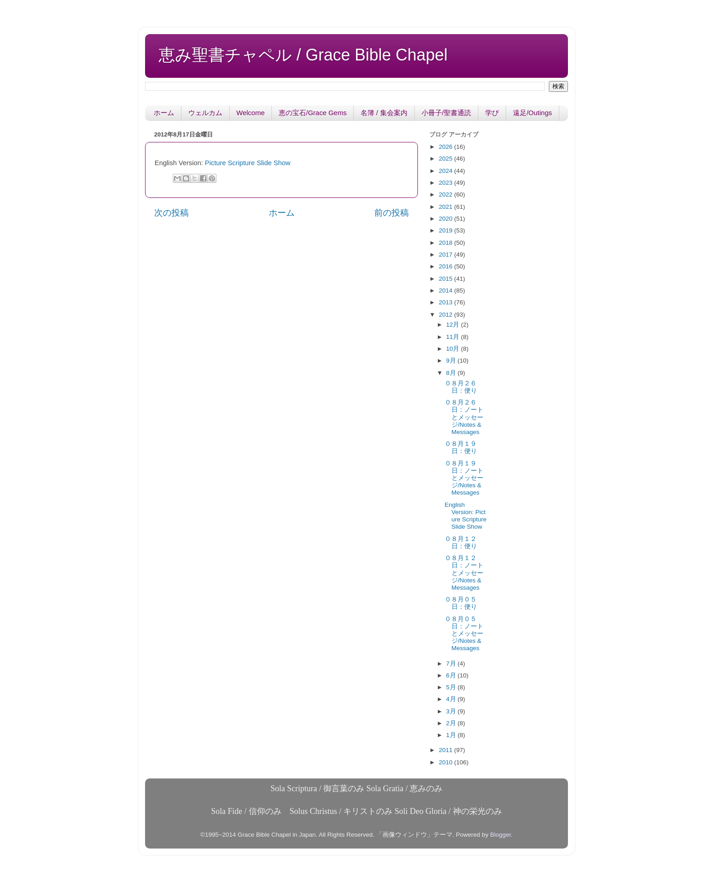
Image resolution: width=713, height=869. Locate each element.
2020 (446, 218)
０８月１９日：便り (461, 447)
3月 (451, 711)
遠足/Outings (532, 112)
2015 (446, 278)
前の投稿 (391, 212)
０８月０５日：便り (461, 603)
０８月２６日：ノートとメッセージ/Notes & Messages (464, 417)
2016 (446, 266)
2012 (446, 314)
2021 (446, 206)
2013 (446, 302)
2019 (446, 230)
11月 (453, 336)
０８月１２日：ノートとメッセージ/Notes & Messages (464, 573)
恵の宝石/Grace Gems (312, 112)
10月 (453, 348)
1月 (451, 735)
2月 (451, 723)
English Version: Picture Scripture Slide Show (466, 515)
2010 (446, 762)
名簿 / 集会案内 (384, 112)
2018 (446, 242)
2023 (446, 182)
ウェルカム (205, 112)
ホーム (164, 112)
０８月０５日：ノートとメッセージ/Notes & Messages (464, 634)
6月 (451, 675)
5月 (451, 687)
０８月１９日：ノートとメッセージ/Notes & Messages (464, 478)
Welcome (250, 112)
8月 (451, 372)
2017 (446, 254)
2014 (446, 290)
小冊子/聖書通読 (446, 112)
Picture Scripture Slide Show (248, 163)
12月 (453, 324)
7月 (451, 663)
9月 (451, 360)
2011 (446, 750)
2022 (446, 194)
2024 (446, 170)
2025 (446, 158)
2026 (446, 146)
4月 (451, 699)
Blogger (500, 834)
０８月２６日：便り (461, 387)
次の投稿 (171, 212)
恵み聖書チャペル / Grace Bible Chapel (303, 54)
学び (492, 112)
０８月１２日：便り (461, 543)
